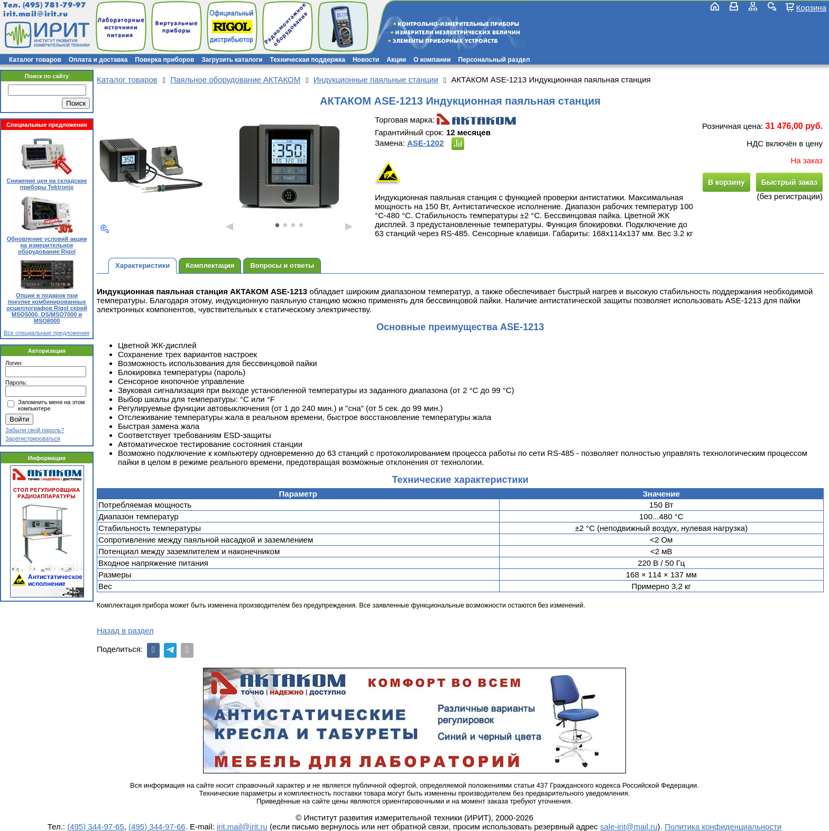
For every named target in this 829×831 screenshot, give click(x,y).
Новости (366, 59)
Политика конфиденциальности (723, 826)
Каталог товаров (35, 59)
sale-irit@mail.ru (629, 826)
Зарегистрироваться (32, 438)
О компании (432, 59)
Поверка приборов (164, 59)
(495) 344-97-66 (157, 826)
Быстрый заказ (789, 182)
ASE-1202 (425, 142)
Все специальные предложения (46, 333)
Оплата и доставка (98, 59)
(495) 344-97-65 (95, 826)
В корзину (726, 182)
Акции (396, 59)
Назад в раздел (125, 630)
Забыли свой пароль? (34, 430)
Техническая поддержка (307, 59)
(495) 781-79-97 (54, 5)
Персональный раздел (494, 59)
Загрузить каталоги (231, 59)
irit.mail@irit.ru (35, 14)
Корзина (811, 7)
